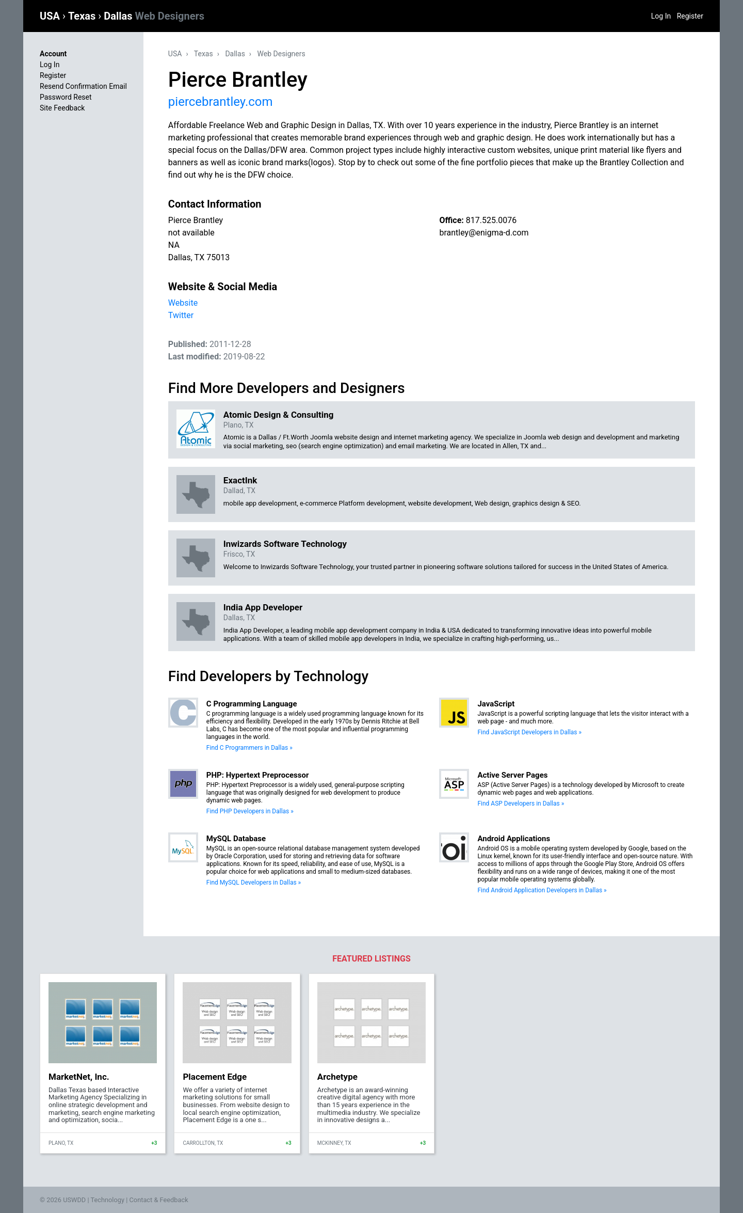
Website (183, 303)
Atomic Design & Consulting (278, 414)
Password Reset (66, 97)
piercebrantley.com (220, 101)
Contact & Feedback (159, 1200)
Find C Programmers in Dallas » (249, 747)
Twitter (180, 315)
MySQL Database (236, 838)
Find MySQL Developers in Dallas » (253, 882)
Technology (107, 1200)
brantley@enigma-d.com (483, 233)
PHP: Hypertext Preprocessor (257, 775)
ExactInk (240, 480)
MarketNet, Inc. (79, 1077)
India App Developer (262, 607)
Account (53, 54)
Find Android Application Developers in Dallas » (541, 890)
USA (51, 16)
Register (690, 16)
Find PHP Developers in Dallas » (250, 811)
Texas (83, 16)
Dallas (154, 16)
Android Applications (513, 838)
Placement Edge (215, 1077)
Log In (661, 16)
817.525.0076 (491, 220)
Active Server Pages (512, 775)
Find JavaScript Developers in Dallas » (529, 732)
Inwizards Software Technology (285, 544)
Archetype (337, 1077)
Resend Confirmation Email (83, 86)
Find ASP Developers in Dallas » (520, 803)
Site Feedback (62, 108)
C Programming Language (251, 703)
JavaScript (495, 703)
